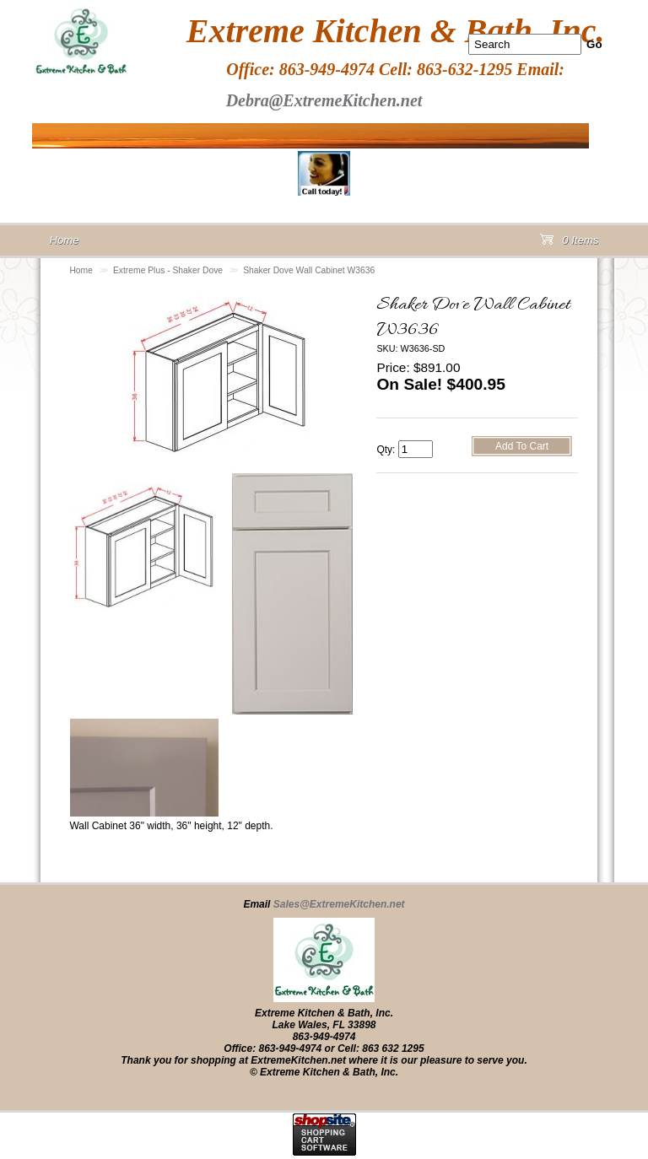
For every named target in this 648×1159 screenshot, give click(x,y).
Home (81, 270)
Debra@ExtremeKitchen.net (324, 100)
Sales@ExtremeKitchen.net (339, 904)
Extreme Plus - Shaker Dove (168, 270)
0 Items (569, 243)
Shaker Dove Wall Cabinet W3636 (309, 270)
